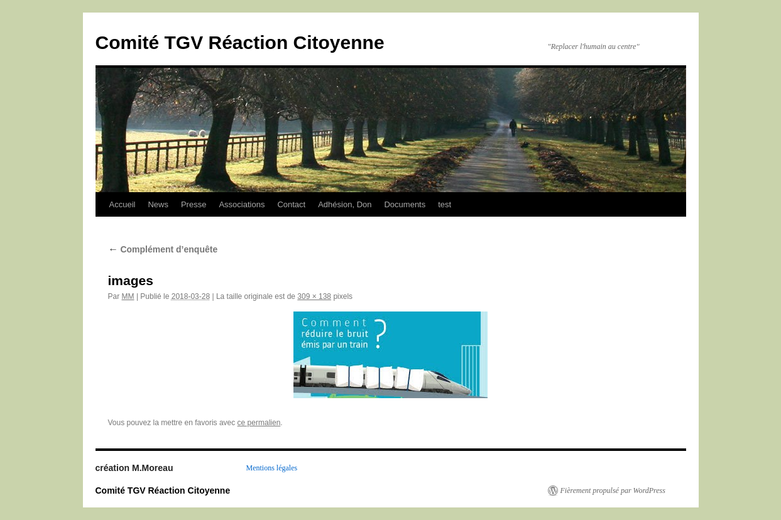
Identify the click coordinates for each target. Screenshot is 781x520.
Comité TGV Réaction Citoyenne (240, 42)
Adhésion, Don (344, 204)
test (444, 204)
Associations (242, 204)
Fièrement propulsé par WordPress (612, 490)
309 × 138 (314, 296)
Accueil (122, 204)
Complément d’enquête (163, 249)
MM (128, 296)
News (158, 204)
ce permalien (259, 422)
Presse (193, 204)
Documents (404, 204)
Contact (291, 204)
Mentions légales (272, 467)
